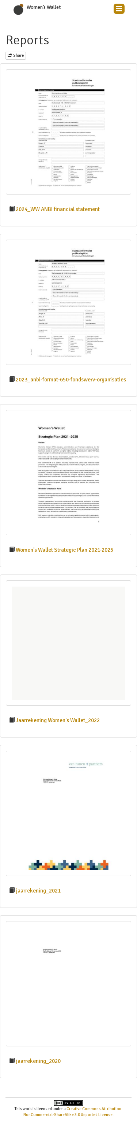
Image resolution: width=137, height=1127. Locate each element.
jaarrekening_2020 (38, 1061)
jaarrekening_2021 (38, 890)
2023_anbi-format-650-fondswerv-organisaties (71, 379)
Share (16, 55)
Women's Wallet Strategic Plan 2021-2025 (64, 550)
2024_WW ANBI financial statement (58, 209)
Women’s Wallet (44, 7)
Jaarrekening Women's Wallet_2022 (58, 720)
